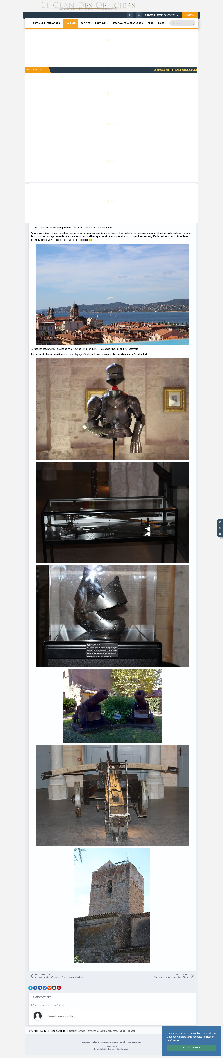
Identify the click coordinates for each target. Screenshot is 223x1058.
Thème (95, 1042)
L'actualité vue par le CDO (128, 23)
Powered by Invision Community (104, 1049)
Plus (150, 23)
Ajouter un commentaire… (61, 1016)
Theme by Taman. (122, 1049)
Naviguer (70, 23)
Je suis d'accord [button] (191, 1047)
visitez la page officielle (79, 354)
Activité (85, 23)
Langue (86, 1042)
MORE (161, 23)
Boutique (101, 23)
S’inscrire (190, 15)
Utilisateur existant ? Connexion (161, 15)
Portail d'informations (46, 23)
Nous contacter (134, 1042)
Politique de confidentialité (113, 1042)
